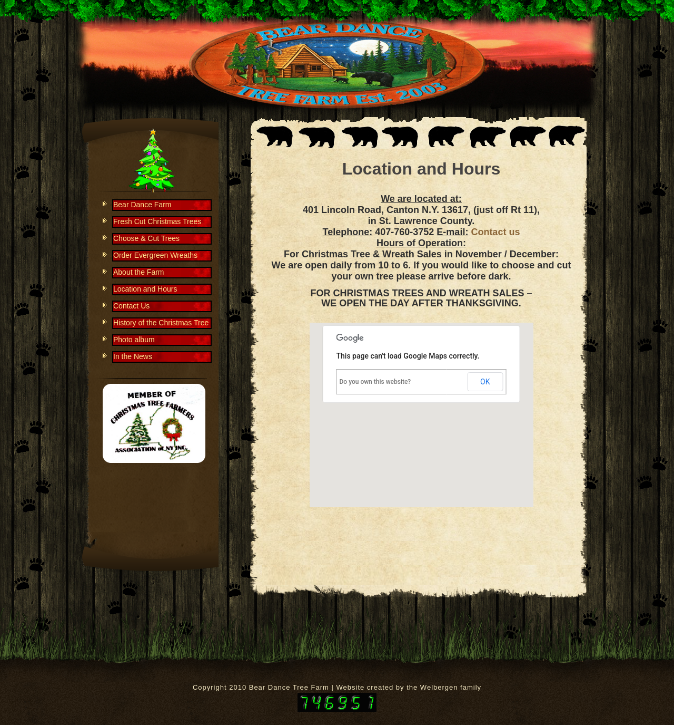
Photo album (134, 339)
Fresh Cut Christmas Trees (157, 221)
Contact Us (131, 306)
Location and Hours (421, 168)
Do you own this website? (375, 381)
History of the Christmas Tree (161, 322)
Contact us (495, 232)
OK (485, 382)
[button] (421, 405)
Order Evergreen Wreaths (155, 255)
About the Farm (138, 272)
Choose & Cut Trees (146, 238)
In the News (132, 356)
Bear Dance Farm (142, 204)
